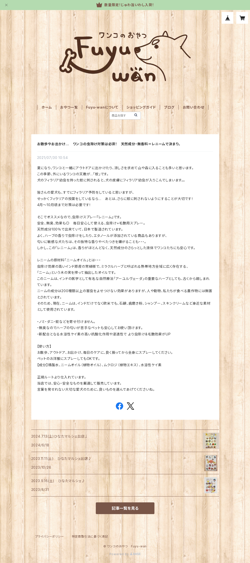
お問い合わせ (193, 107)
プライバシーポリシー (49, 536)
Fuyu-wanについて (102, 107)
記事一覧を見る (125, 508)
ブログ (169, 107)
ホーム (47, 107)
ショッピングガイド (141, 107)
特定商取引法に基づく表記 (90, 536)
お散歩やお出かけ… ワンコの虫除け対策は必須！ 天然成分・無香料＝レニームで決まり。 (109, 144)
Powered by (125, 554)
